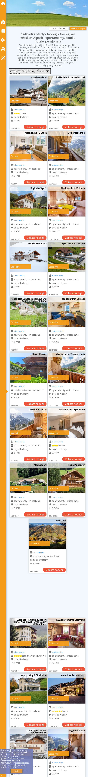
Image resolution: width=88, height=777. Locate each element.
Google (13, 752)
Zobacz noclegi (35, 127)
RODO (15, 767)
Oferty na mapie (78, 28)
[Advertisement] (48, 597)
